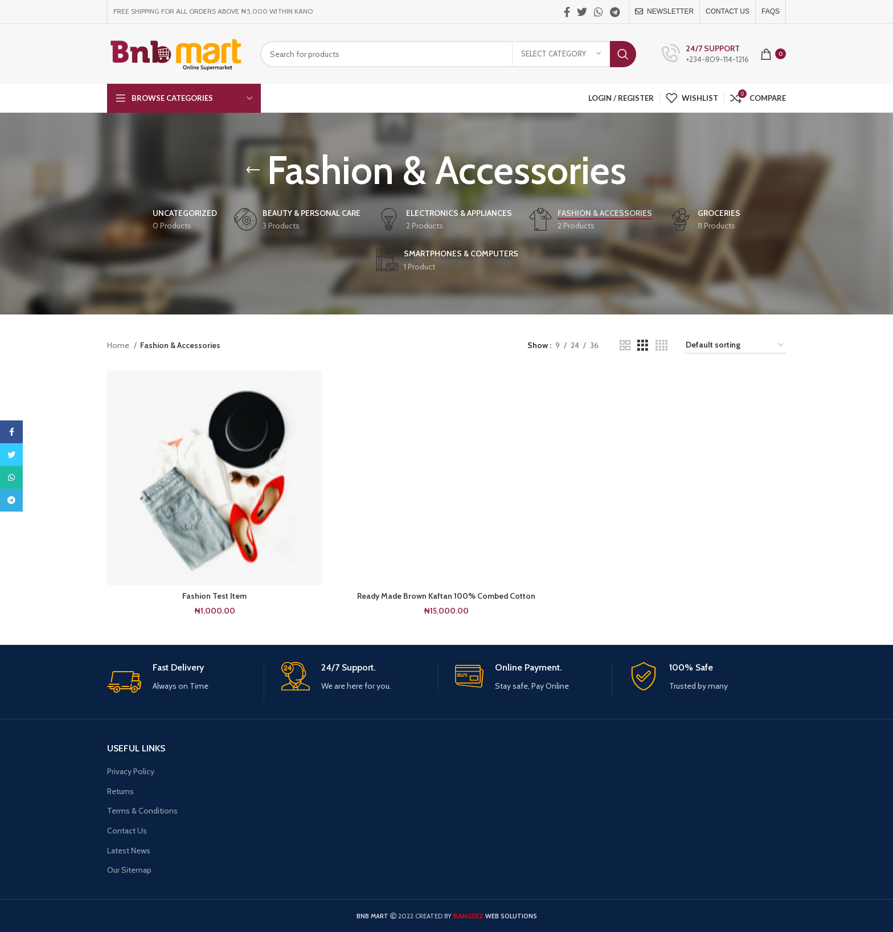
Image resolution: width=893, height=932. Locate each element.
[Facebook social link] (567, 12)
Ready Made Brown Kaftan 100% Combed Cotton (446, 596)
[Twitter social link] (582, 12)
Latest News (128, 850)
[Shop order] (735, 345)
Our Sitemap (129, 870)
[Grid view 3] (642, 345)
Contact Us (127, 830)
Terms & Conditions (142, 811)
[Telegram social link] (615, 12)
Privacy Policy (130, 771)
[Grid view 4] (661, 345)
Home (119, 345)
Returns (120, 791)
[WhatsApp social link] (599, 12)
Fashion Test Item (214, 596)
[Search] (448, 54)
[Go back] (253, 170)
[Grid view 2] (625, 345)
